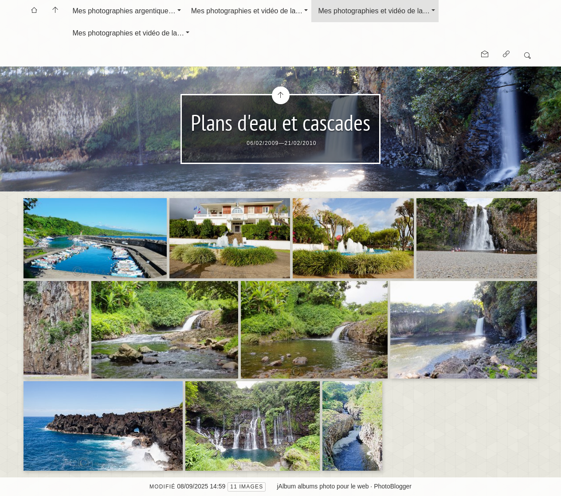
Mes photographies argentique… (124, 11)
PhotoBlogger (393, 486)
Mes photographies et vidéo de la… (247, 11)
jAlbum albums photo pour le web (323, 486)
